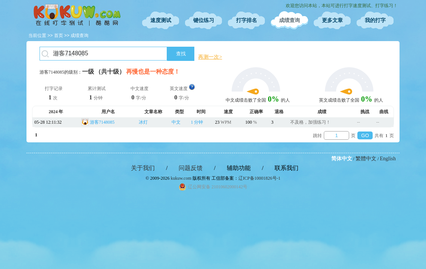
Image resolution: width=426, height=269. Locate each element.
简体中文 (341, 158)
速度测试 (160, 20)
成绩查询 (289, 20)
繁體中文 (365, 158)
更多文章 (332, 20)
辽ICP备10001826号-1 (259, 178)
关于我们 (143, 168)
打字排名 (246, 20)
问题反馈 (191, 168)
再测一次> (210, 57)
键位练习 (203, 20)
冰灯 (143, 122)
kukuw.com (180, 178)
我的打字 (375, 20)
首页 (58, 35)
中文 (176, 122)
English (388, 158)
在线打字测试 (76, 15)
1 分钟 (197, 122)
